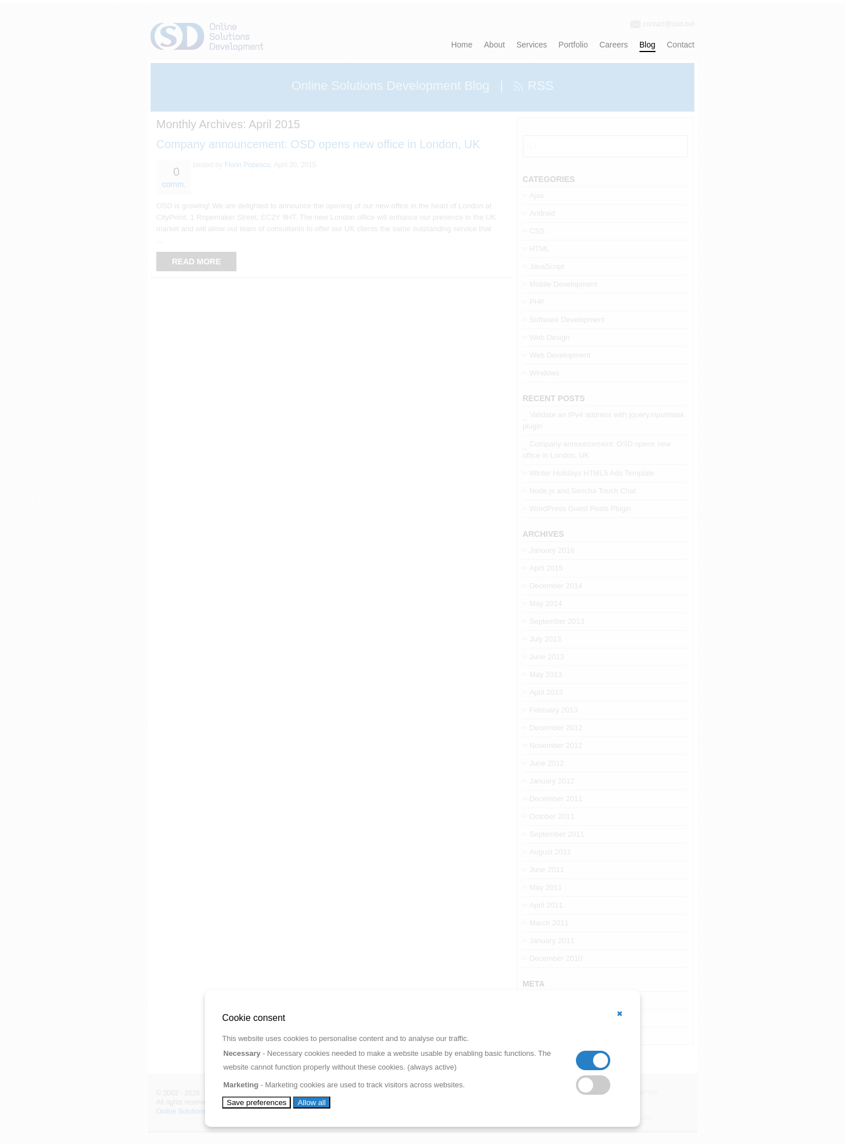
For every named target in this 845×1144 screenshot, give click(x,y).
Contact (680, 44)
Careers (613, 44)
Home (461, 44)
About (494, 44)
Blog (647, 44)
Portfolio (573, 44)
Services (531, 44)
